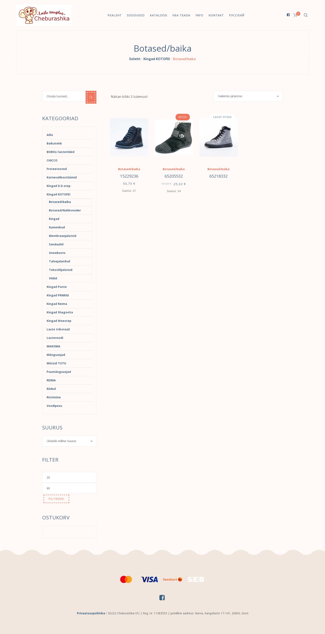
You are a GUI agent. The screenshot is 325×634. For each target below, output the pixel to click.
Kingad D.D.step (58, 186)
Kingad (54, 219)
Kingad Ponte (57, 287)
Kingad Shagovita (60, 312)
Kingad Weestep (59, 321)
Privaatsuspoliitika (91, 613)
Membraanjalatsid (62, 236)
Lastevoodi (55, 338)
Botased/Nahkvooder (65, 210)
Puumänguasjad (59, 372)
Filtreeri (56, 499)
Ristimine (54, 397)
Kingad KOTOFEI (156, 59)
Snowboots (57, 253)
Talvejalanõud (59, 261)
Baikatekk (54, 143)
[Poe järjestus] (248, 96)
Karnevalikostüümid (62, 177)
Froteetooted (57, 169)
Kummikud (57, 227)
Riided (51, 389)
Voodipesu (54, 406)
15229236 (129, 176)
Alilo (50, 135)
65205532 (174, 176)
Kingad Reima (57, 304)
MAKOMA (53, 346)
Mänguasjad (56, 355)
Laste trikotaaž (58, 329)
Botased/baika (129, 169)
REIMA (51, 380)
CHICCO (52, 160)
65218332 (218, 176)
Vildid (53, 278)
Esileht (135, 59)
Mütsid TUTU (56, 363)
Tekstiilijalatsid (60, 270)
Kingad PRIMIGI (58, 295)
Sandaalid (56, 244)
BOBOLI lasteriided (60, 152)
